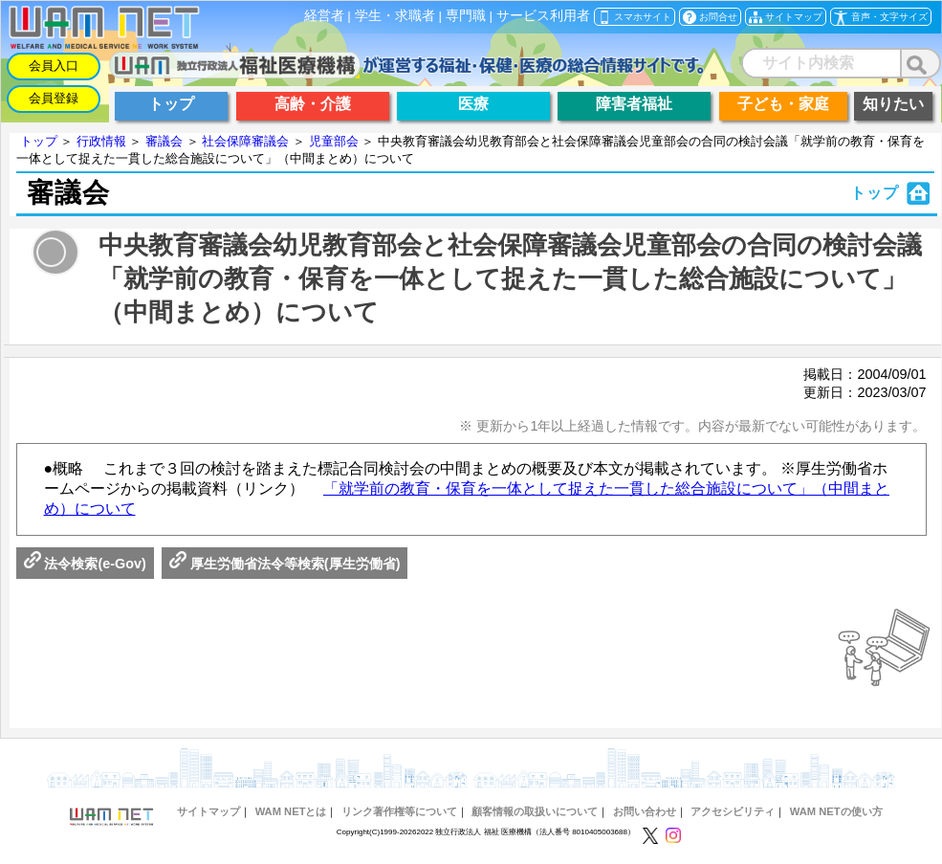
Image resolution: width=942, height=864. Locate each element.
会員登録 (53, 98)
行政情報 (101, 141)
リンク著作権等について (399, 811)
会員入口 (53, 65)
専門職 (466, 16)
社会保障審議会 (245, 141)
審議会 (164, 141)
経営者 (324, 16)
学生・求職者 (395, 16)
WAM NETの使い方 (836, 811)
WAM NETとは (291, 811)
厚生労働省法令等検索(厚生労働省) (285, 563)
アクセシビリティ (732, 811)
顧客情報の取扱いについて (534, 811)
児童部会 (334, 141)
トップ (38, 141)
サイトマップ (208, 811)
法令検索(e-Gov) (85, 563)
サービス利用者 (543, 16)
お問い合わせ (644, 811)
